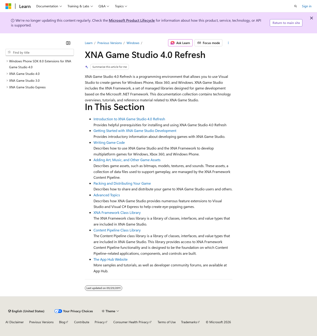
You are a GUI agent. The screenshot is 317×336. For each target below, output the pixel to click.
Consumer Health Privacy (131, 322)
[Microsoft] (8, 6)
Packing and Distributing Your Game (122, 183)
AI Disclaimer (14, 322)
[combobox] (39, 52)
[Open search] (295, 6)
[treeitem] (39, 64)
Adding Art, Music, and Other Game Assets (127, 159)
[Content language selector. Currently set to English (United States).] (26, 311)
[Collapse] (68, 43)
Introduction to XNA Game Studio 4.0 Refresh (129, 118)
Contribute (81, 322)
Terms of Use (167, 322)
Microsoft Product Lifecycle (132, 20)
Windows (133, 43)
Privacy (100, 322)
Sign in (307, 6)
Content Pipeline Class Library (117, 230)
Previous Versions (109, 43)
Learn (89, 43)
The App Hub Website (110, 259)
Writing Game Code (109, 142)
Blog (62, 322)
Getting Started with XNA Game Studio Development (135, 130)
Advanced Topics (107, 194)
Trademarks (189, 322)
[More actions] (228, 43)
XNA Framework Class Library (117, 212)
